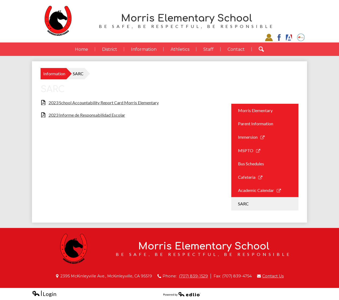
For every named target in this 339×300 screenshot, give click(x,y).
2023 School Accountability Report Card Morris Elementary (104, 102)
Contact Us (273, 276)
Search (265, 49)
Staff (269, 37)
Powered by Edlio (182, 294)
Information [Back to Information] (54, 73)
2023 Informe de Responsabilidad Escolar (87, 114)
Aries (289, 37)
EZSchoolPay (301, 37)
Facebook (279, 37)
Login (44, 294)
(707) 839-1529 (193, 276)
